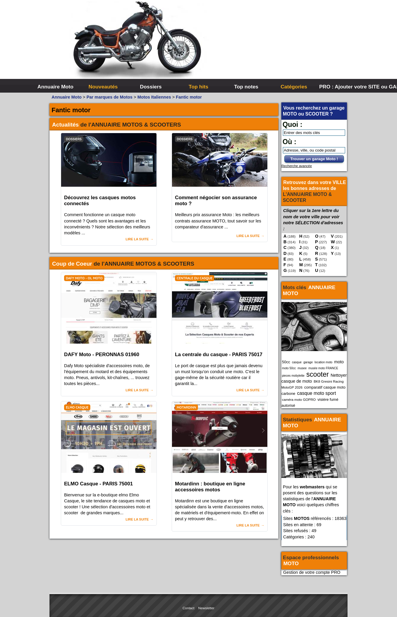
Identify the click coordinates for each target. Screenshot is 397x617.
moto (339, 361)
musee (302, 368)
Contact (189, 608)
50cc (286, 362)
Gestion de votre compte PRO (311, 572)
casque (297, 362)
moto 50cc (289, 368)
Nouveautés (103, 87)
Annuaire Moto (56, 87)
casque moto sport (316, 393)
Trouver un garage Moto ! (314, 159)
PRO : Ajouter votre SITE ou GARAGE (342, 87)
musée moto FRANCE (323, 368)
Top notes (246, 87)
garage (308, 362)
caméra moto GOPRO (299, 399)
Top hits (198, 87)
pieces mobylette (293, 375)
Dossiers (151, 87)
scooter (317, 374)
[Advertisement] (288, 44)
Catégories (293, 87)
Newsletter (206, 608)
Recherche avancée (296, 166)
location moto (323, 362)
